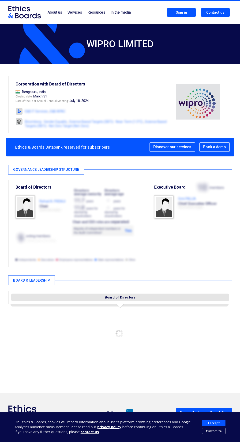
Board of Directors (120, 297)
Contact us (215, 12)
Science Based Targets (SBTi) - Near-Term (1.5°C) (106, 122)
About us (55, 12)
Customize (214, 431)
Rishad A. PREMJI (52, 201)
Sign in (181, 12)
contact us (90, 431)
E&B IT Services (36, 111)
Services (75, 12)
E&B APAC (57, 111)
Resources (96, 12)
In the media (121, 12)
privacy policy (109, 426)
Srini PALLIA (187, 199)
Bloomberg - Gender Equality (46, 122)
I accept (214, 423)
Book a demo (214, 147)
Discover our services (172, 147)
